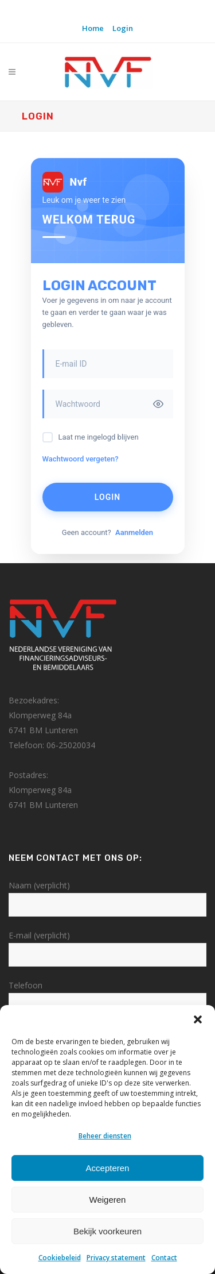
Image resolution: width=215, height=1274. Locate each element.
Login (122, 28)
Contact (164, 1258)
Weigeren (107, 1199)
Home (93, 28)
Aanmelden (134, 532)
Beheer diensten (105, 1136)
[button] (198, 1019)
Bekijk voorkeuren (107, 1231)
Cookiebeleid (59, 1258)
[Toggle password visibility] (158, 404)
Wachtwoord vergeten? (80, 459)
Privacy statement (116, 1258)
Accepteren (108, 1168)
